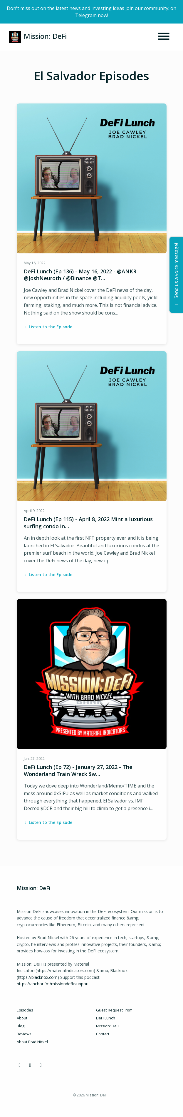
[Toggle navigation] (163, 37)
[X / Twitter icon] (30, 1065)
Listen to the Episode (48, 327)
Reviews (24, 1033)
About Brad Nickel (32, 1041)
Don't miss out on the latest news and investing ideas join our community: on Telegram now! (91, 12)
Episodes (25, 1010)
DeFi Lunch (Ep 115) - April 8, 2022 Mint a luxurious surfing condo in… (88, 522)
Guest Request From (114, 1010)
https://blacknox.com (38, 977)
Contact (102, 1033)
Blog (20, 1026)
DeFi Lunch (105, 1018)
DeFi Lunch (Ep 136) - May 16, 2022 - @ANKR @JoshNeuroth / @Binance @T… (80, 275)
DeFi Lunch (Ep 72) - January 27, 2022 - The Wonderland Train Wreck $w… (78, 770)
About (22, 1018)
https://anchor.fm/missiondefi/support (53, 983)
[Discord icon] (20, 1065)
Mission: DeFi (107, 1026)
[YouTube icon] (41, 1065)
